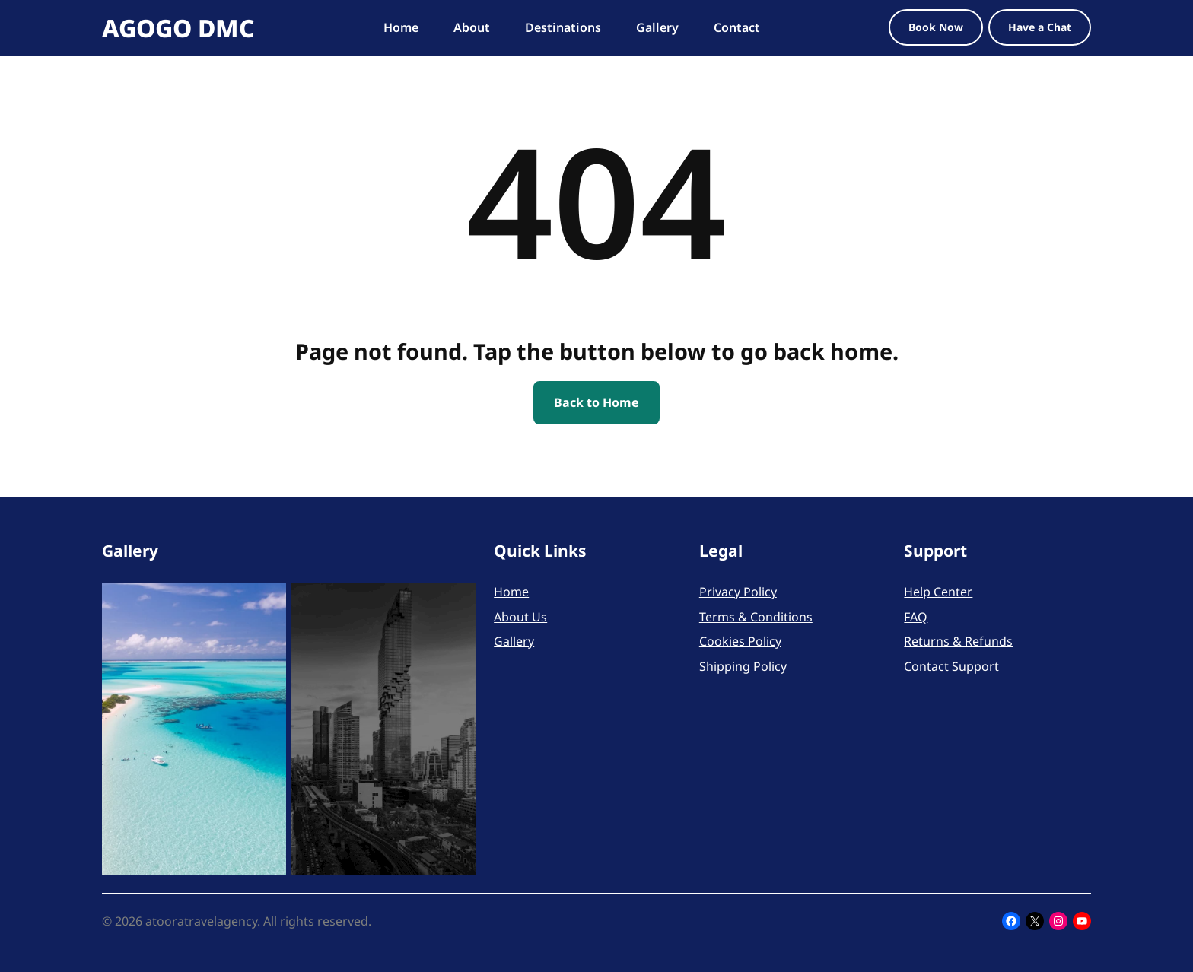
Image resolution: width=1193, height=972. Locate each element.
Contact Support (951, 666)
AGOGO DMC (178, 27)
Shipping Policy (743, 666)
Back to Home (596, 402)
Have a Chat (1039, 27)
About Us (520, 616)
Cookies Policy (740, 641)
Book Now (935, 27)
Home (511, 591)
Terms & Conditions (756, 616)
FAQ (915, 616)
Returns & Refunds (958, 641)
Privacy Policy (738, 591)
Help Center (938, 591)
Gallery (514, 641)
